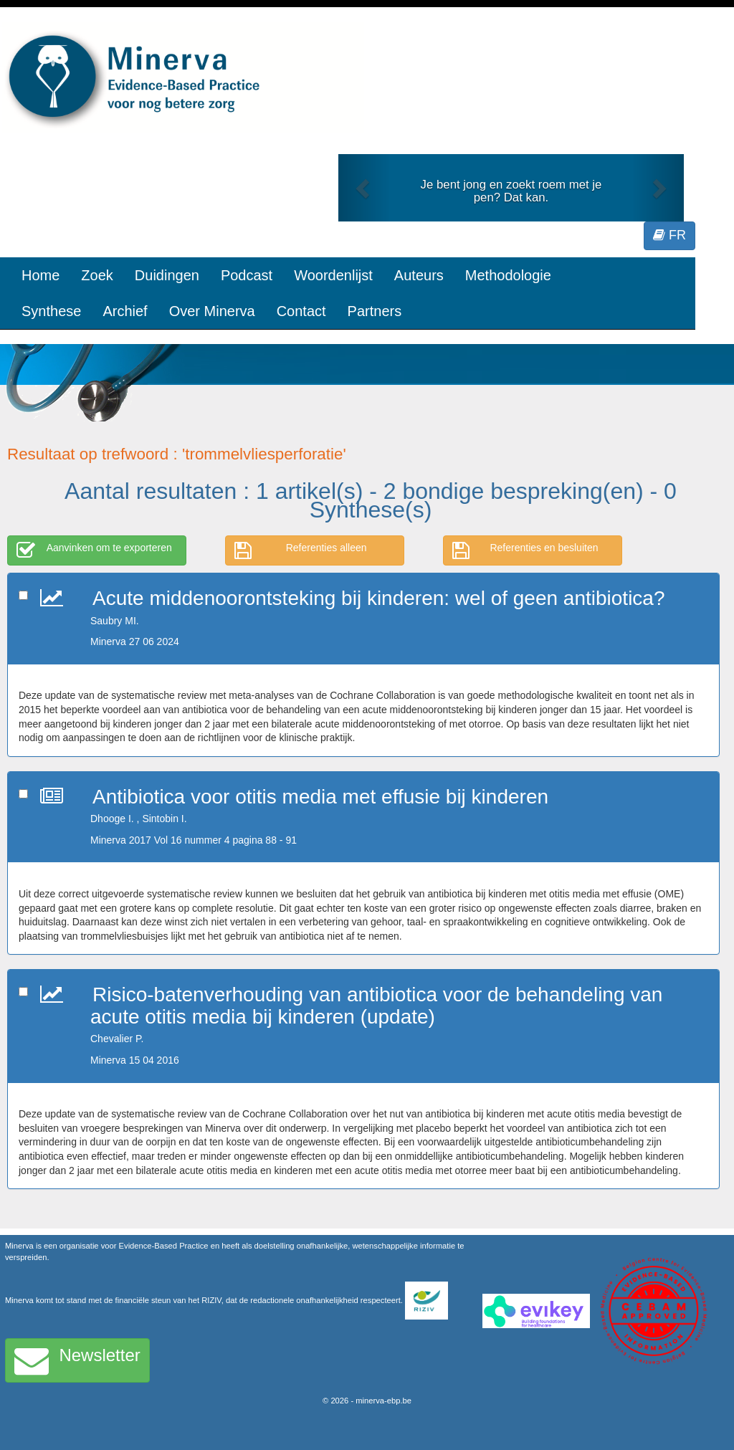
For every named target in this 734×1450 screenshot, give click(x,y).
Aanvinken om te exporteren (94, 550)
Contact (301, 311)
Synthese (51, 311)
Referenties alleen (300, 550)
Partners (375, 311)
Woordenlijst (333, 275)
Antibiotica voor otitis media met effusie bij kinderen (320, 797)
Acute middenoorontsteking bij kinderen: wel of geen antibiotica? (378, 598)
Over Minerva (212, 311)
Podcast (246, 275)
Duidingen (167, 275)
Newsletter (77, 1360)
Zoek (97, 275)
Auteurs (419, 275)
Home (40, 275)
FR (669, 235)
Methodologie (508, 275)
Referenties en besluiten (525, 550)
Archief (125, 311)
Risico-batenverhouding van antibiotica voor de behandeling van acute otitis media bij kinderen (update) (376, 1005)
